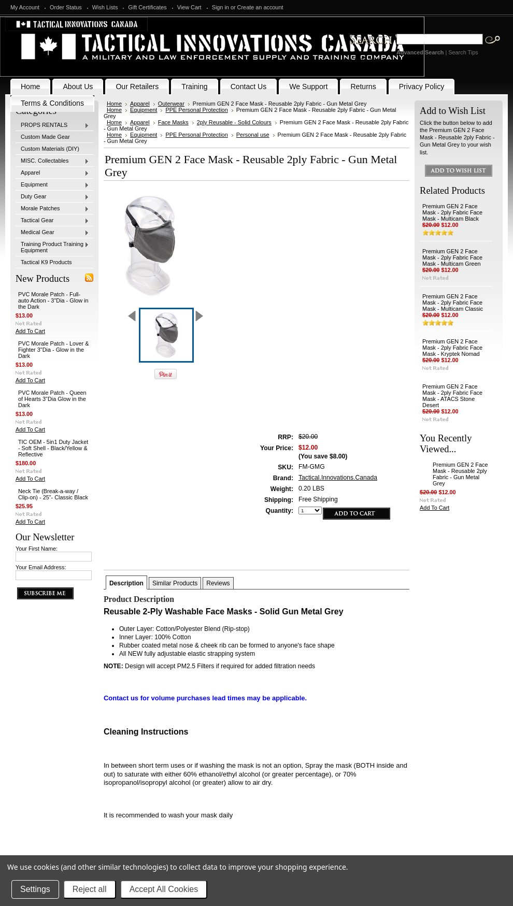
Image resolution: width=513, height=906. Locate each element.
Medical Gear (52, 232)
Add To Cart (30, 331)
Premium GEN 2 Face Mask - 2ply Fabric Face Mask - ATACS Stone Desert (452, 395)
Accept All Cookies (164, 889)
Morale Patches (52, 208)
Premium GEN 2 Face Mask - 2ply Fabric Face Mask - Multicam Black (452, 212)
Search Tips (463, 52)
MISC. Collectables (52, 161)
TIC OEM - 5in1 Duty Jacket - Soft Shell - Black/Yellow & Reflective (53, 448)
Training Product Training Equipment (52, 247)
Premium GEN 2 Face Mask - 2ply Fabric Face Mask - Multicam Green (452, 257)
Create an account (260, 7)
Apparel (52, 173)
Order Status (66, 7)
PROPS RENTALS (52, 125)
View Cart (189, 7)
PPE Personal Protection (196, 110)
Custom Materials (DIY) (50, 149)
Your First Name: (37, 548)
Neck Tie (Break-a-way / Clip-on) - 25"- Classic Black (53, 494)
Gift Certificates (147, 7)
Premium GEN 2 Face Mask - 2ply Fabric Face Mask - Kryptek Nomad (452, 347)
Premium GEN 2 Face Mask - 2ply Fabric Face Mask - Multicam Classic (452, 302)
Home (114, 103)
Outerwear (171, 103)
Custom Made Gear (45, 137)
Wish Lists (105, 7)
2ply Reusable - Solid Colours (234, 122)
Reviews (218, 583)
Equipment (52, 185)
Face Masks (173, 122)
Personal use (252, 135)
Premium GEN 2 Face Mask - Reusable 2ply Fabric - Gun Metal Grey (460, 474)
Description (126, 583)
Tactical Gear (52, 220)
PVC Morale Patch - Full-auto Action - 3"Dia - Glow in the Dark (53, 300)
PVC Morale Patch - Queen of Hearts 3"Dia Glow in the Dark (52, 399)
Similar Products (174, 583)
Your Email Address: (41, 567)
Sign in (220, 7)
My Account (24, 7)
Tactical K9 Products (46, 262)
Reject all (90, 889)
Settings (35, 889)
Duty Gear (52, 196)
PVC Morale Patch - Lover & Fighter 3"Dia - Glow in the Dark (53, 349)
